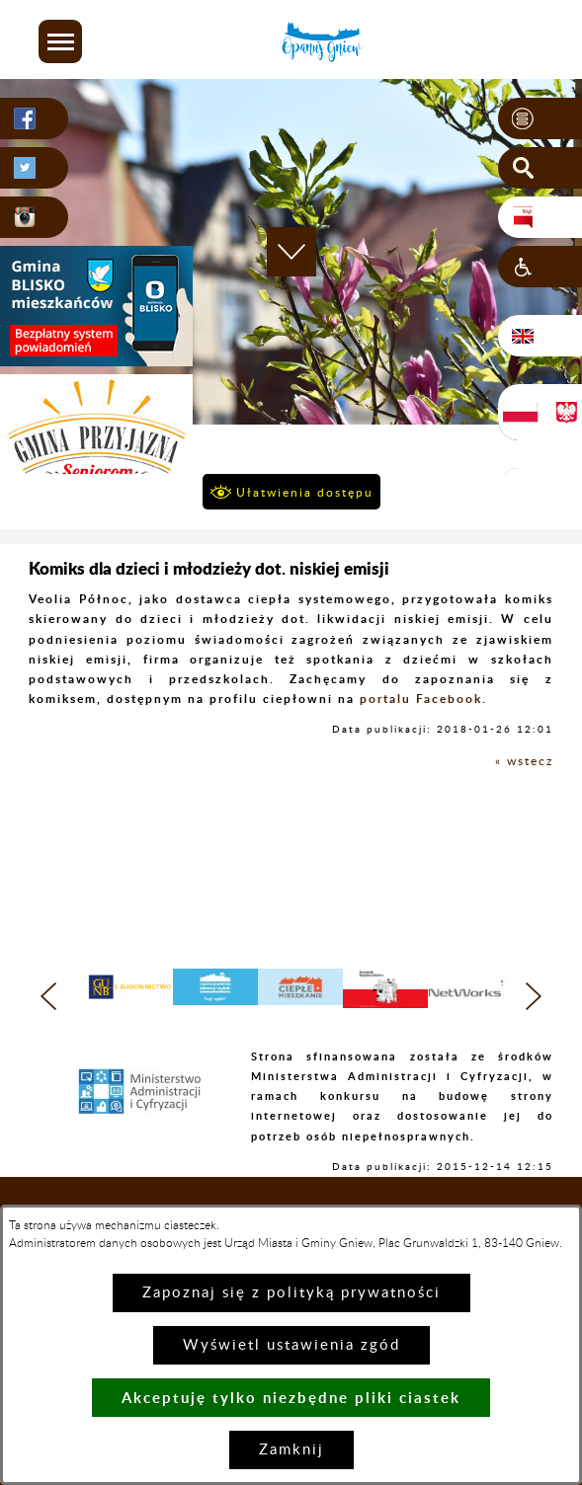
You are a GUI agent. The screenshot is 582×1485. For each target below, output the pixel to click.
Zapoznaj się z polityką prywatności (291, 1293)
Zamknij (291, 1450)
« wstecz (524, 761)
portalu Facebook (421, 698)
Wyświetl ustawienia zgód (291, 1345)
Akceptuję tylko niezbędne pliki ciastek (291, 1397)
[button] (60, 41)
